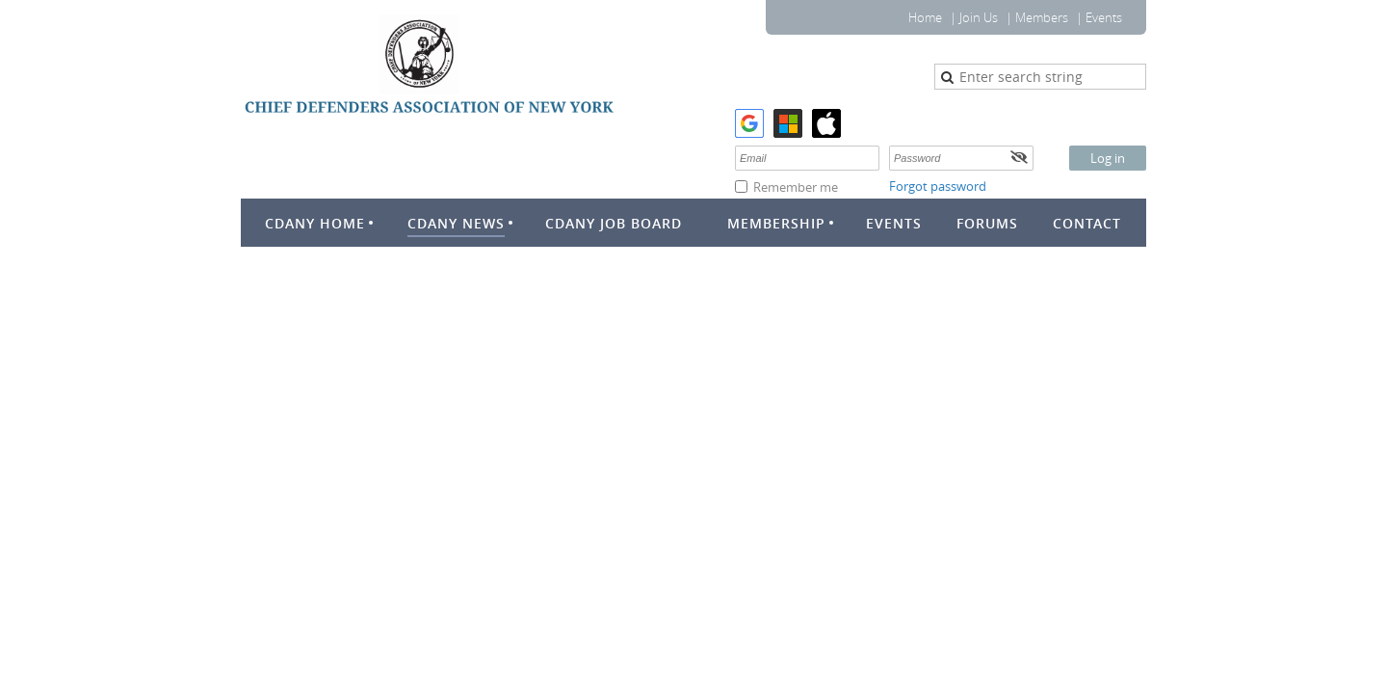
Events (1104, 17)
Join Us (978, 17)
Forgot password (937, 186)
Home (925, 17)
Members (1041, 17)
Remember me (795, 187)
